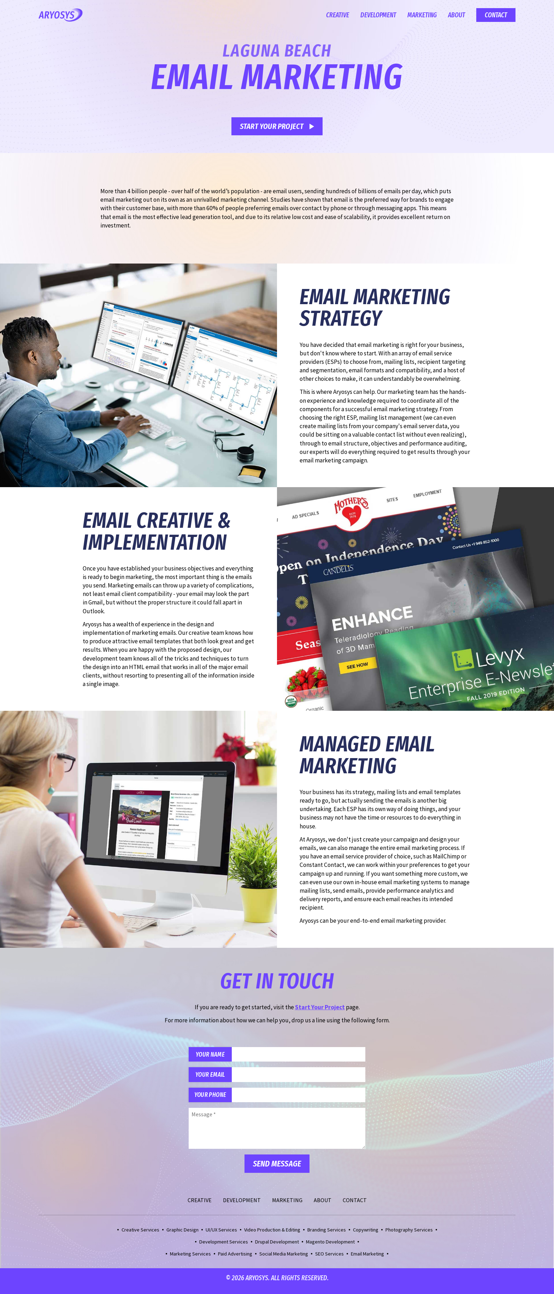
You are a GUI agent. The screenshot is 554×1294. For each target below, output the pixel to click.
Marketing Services (190, 1260)
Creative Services (140, 1236)
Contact (496, 15)
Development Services (223, 1248)
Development (378, 15)
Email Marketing (367, 1260)
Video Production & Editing (272, 1236)
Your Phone (214, 1100)
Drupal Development (277, 1248)
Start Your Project (272, 126)
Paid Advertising (235, 1260)
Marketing (422, 15)
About (456, 15)
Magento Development (330, 1248)
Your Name (214, 1055)
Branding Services (326, 1236)
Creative (337, 15)
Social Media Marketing (283, 1260)
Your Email (214, 1078)
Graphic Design (182, 1236)
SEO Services (329, 1260)
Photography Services (409, 1236)
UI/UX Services (221, 1236)
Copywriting (365, 1236)
